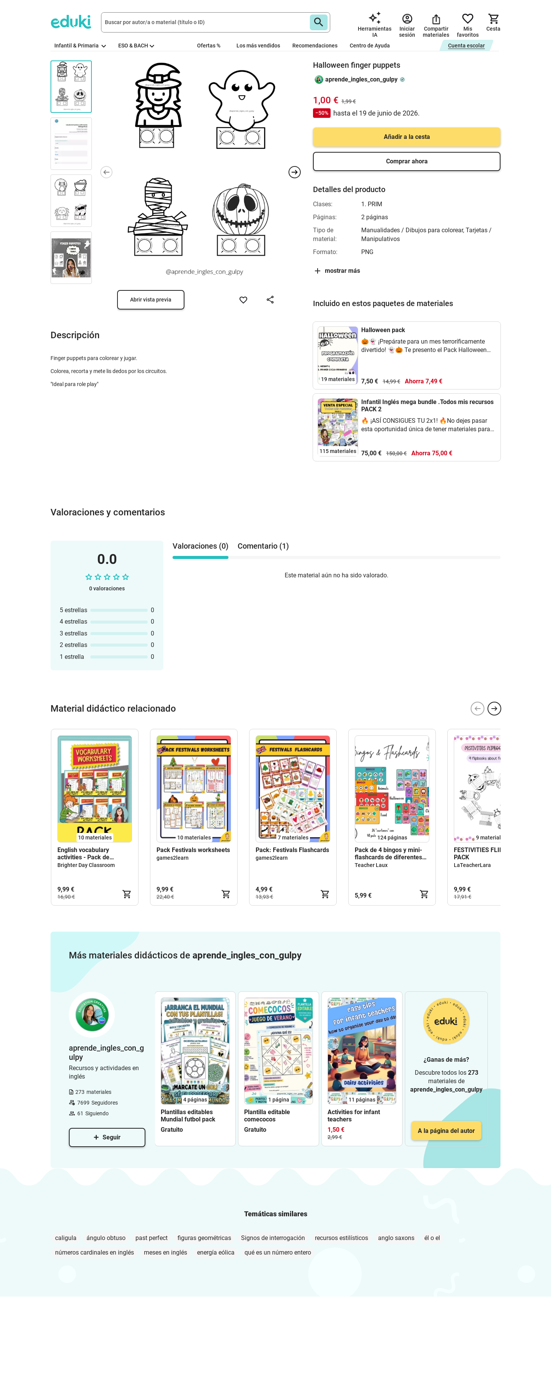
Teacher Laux (371, 865)
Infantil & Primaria (80, 45)
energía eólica (216, 1252)
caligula (66, 1238)
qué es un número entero (278, 1252)
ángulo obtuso (106, 1238)
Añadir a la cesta (407, 136)
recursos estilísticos (341, 1238)
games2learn (172, 858)
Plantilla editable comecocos (267, 1115)
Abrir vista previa (150, 300)
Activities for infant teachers (354, 1115)
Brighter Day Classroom (86, 865)
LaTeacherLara (472, 865)
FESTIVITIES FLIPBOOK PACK (486, 853)
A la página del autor (446, 1130)
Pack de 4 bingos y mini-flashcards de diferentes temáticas (388, 853)
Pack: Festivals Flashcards (292, 850)
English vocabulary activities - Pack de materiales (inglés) (83, 853)
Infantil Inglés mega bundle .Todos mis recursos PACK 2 (427, 405)
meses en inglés (165, 1252)
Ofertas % (208, 45)
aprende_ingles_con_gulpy (361, 79)
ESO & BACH (136, 45)
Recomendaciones (314, 45)
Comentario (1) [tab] (263, 546)
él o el (432, 1238)
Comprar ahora (407, 161)
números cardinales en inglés (94, 1252)
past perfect (151, 1238)
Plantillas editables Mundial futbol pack (188, 1115)
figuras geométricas (204, 1238)
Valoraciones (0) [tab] (200, 546)
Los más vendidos (258, 45)
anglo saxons (396, 1238)
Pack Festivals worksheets (193, 850)
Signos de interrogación (273, 1238)
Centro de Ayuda (370, 45)
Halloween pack (383, 330)
